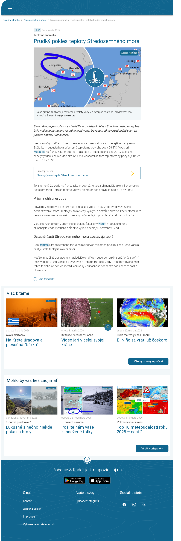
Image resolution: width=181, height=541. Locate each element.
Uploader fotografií (87, 501)
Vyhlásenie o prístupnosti (38, 524)
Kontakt (27, 501)
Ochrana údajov (32, 508)
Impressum (30, 516)
